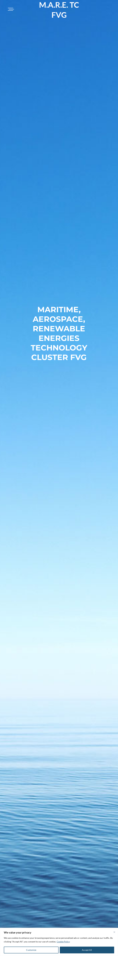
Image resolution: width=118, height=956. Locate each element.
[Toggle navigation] (10, 9)
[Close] (114, 932)
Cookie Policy (63, 941)
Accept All (87, 950)
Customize (31, 950)
